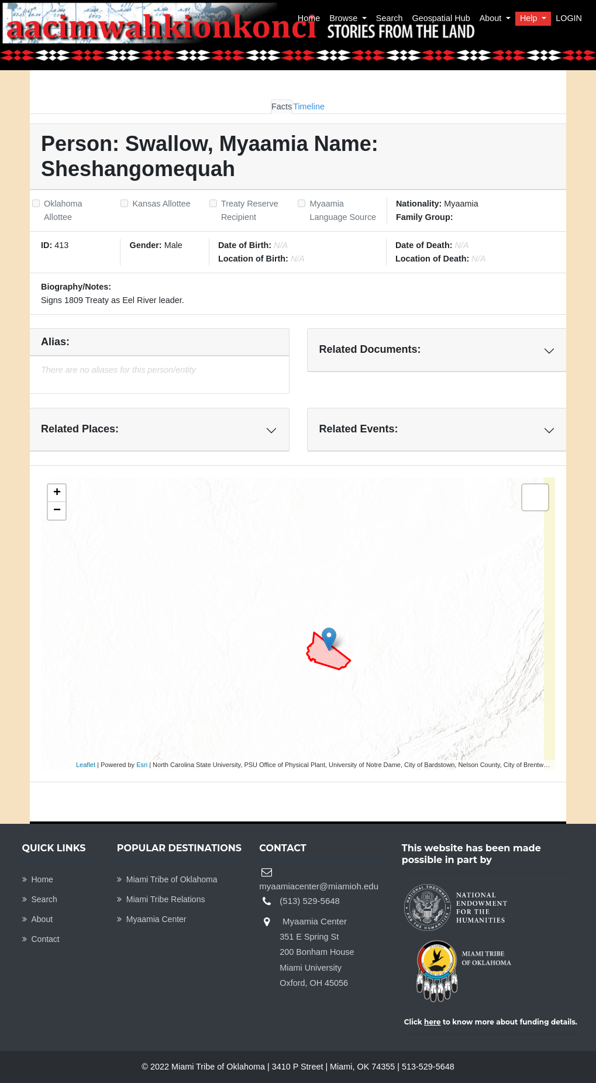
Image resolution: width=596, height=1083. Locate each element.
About (492, 18)
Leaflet (85, 764)
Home (309, 18)
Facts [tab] (281, 106)
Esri (141, 764)
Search (389, 18)
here (432, 1021)
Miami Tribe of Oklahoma (167, 879)
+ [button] (57, 493)
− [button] (57, 511)
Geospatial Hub (441, 18)
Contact (41, 939)
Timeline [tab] (309, 106)
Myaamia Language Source (342, 210)
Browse (344, 18)
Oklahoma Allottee (63, 210)
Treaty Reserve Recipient (249, 210)
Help (530, 18)
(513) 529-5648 (310, 901)
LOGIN (569, 18)
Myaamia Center (152, 919)
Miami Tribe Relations (161, 899)
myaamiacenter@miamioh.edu (318, 886)
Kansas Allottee (161, 203)
